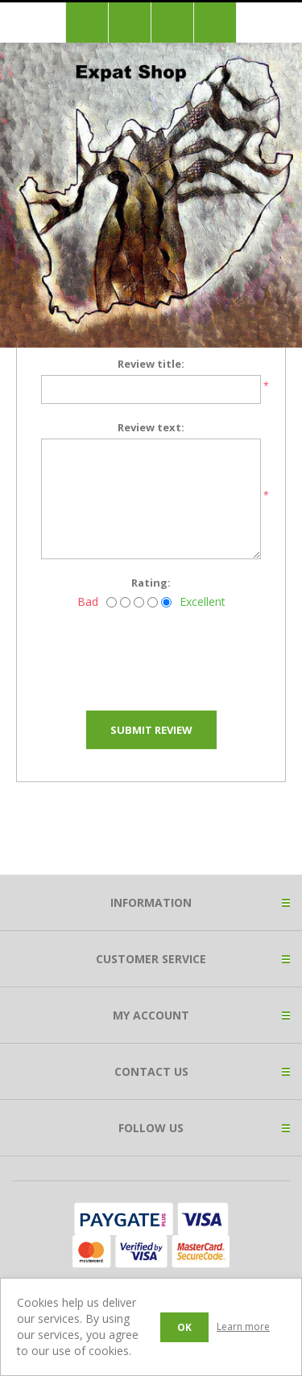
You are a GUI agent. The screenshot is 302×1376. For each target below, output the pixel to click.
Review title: (151, 363)
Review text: (151, 427)
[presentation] (163, 655)
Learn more (243, 1326)
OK (184, 1327)
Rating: (151, 582)
